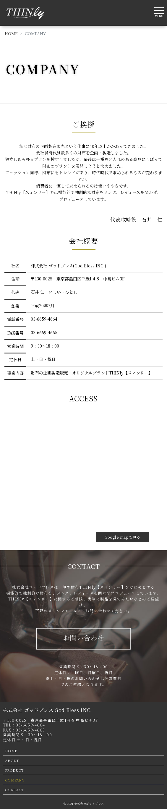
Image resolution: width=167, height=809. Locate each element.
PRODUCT (14, 770)
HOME (11, 33)
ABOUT (12, 760)
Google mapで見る (123, 537)
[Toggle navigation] (159, 11)
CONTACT (14, 789)
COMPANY (15, 779)
